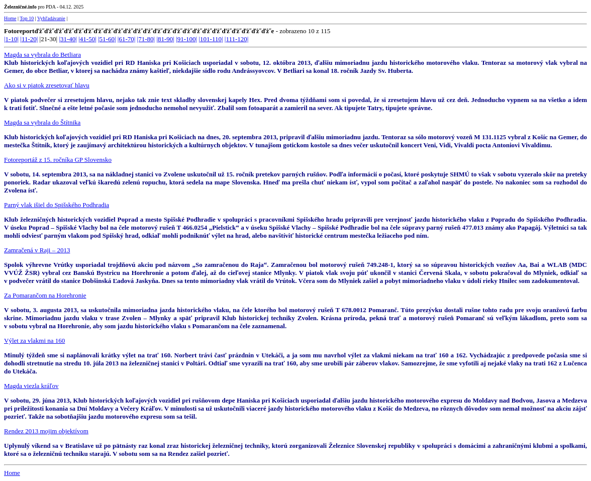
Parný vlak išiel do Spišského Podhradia (56, 205)
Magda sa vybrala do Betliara (42, 54)
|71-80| (146, 39)
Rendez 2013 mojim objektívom (46, 431)
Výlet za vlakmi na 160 (34, 340)
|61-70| (127, 39)
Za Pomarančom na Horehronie (45, 295)
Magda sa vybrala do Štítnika (42, 122)
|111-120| (237, 39)
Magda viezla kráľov (31, 386)
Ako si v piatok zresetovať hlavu (46, 85)
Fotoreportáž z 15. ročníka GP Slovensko (58, 159)
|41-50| (87, 39)
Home (10, 18)
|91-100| (186, 39)
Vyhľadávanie (51, 18)
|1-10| (11, 39)
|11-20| (29, 39)
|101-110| (211, 39)
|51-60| (107, 39)
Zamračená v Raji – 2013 (37, 250)
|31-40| (68, 39)
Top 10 (27, 18)
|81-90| (165, 39)
